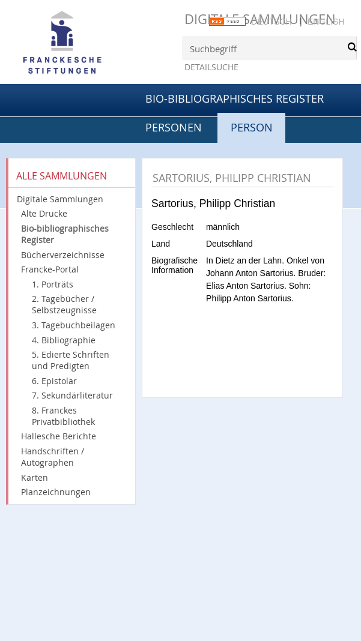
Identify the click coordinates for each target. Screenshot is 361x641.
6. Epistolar (54, 381)
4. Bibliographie (64, 340)
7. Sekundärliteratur (72, 395)
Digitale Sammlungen (60, 199)
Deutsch (271, 21)
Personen (173, 127)
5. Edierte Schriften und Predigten (70, 360)
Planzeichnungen (56, 492)
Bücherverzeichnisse (63, 254)
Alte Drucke (44, 213)
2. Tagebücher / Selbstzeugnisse (64, 304)
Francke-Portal (50, 269)
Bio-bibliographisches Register (234, 98)
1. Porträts (52, 284)
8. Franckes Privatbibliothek (63, 416)
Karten (34, 477)
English (326, 21)
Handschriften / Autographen (52, 456)
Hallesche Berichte (58, 436)
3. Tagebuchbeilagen (73, 325)
